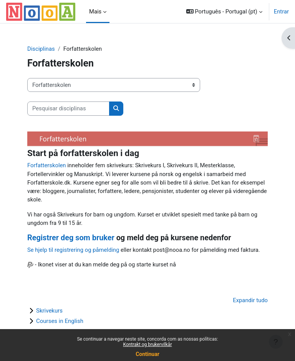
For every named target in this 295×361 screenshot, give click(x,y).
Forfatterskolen (46, 165)
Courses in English (59, 321)
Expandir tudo (250, 300)
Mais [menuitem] (95, 11)
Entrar (281, 11)
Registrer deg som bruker (70, 237)
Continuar (147, 354)
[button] (224, 11)
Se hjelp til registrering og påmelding (73, 249)
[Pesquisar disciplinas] (68, 108)
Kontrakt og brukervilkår (147, 344)
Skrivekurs (49, 310)
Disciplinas (41, 48)
